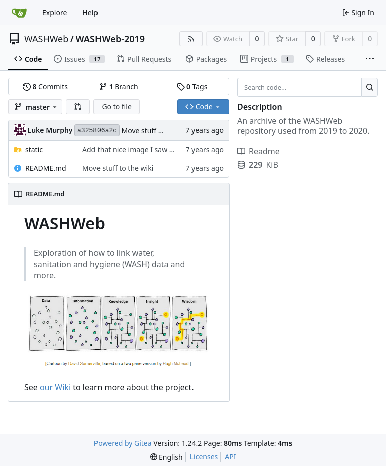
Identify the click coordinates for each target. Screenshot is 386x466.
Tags (192, 86)
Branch (118, 86)
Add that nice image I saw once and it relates (156, 149)
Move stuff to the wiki (157, 130)
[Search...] (369, 87)
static (34, 149)
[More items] (370, 59)
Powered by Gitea (123, 443)
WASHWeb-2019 (110, 39)
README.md (45, 168)
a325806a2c (97, 130)
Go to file (116, 106)
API (230, 456)
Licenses (204, 456)
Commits (45, 86)
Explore (54, 12)
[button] (78, 106)
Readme (258, 151)
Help (90, 12)
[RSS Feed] (191, 38)
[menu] (166, 457)
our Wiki (55, 387)
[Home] (19, 13)
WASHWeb (46, 39)
